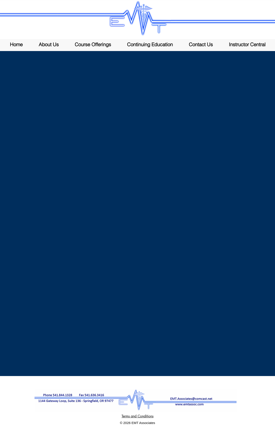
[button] (93, 44)
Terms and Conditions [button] (137, 416)
